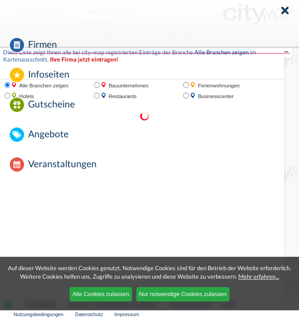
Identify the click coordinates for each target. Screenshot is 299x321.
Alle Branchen (117, 22)
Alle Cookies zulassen (100, 294)
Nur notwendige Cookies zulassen (183, 294)
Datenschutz (89, 314)
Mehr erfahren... (258, 276)
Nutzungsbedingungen (39, 314)
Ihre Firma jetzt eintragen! (84, 59)
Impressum (127, 314)
